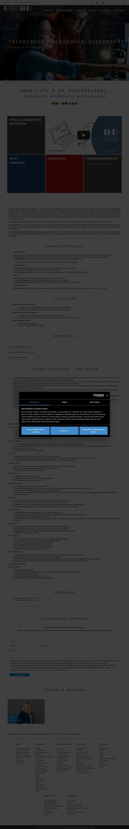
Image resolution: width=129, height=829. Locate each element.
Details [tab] (64, 402)
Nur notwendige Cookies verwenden (35, 431)
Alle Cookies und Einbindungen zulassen (93, 431)
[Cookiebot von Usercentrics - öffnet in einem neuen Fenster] (95, 395)
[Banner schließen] (107, 395)
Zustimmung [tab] (34, 402)
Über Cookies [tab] (95, 402)
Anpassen (64, 431)
